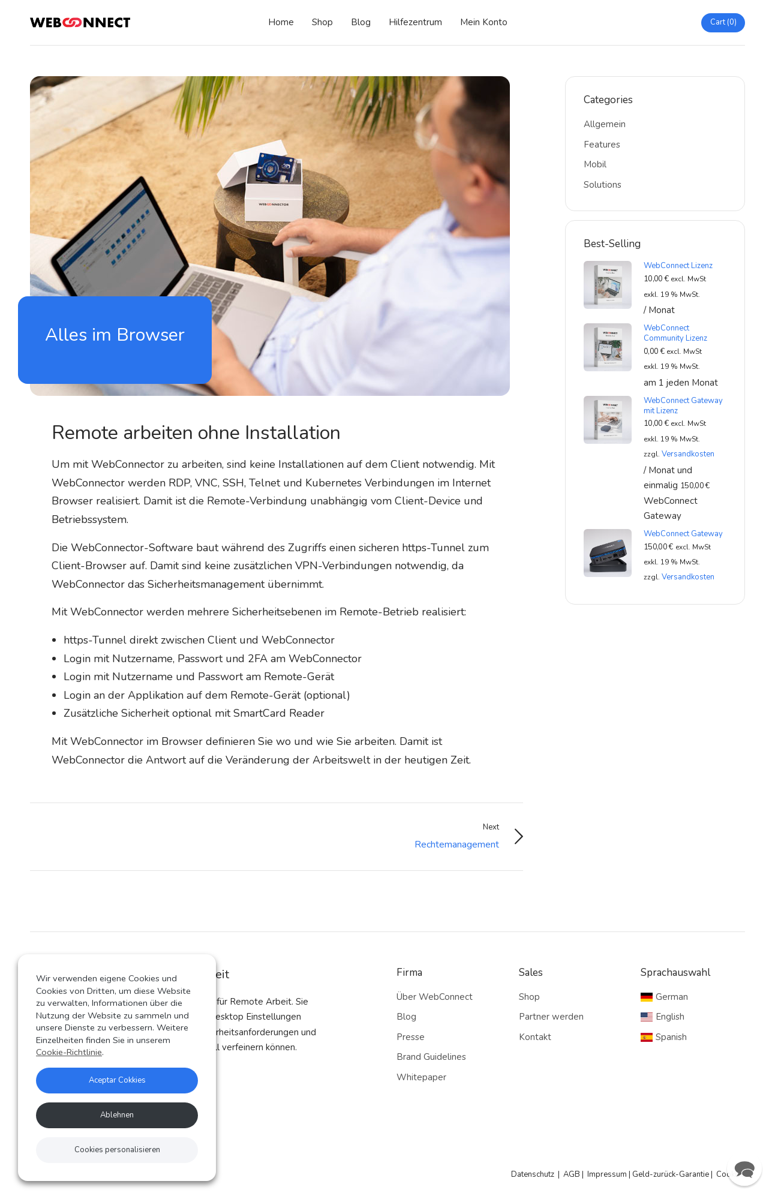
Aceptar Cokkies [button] (117, 1080)
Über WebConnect (434, 997)
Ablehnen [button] (117, 1115)
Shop (322, 22)
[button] (744, 1168)
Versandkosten (688, 454)
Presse (410, 1037)
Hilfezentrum (415, 22)
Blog (361, 22)
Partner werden (551, 1017)
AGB (571, 1174)
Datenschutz (532, 1174)
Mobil (595, 164)
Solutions (602, 185)
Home (281, 22)
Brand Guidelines (431, 1057)
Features (602, 145)
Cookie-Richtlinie (69, 1052)
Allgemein (605, 124)
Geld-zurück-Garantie (670, 1174)
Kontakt (535, 1037)
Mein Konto (483, 22)
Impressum (607, 1174)
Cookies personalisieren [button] (117, 1149)
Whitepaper (421, 1077)
